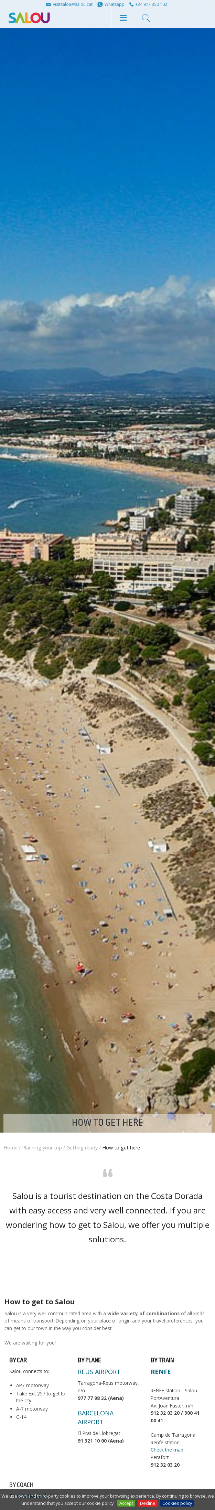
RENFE (161, 1372)
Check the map (167, 1449)
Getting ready (82, 1147)
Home (10, 1147)
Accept (126, 1503)
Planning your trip (42, 1147)
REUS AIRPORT (99, 1372)
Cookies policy (177, 1503)
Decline (147, 1503)
